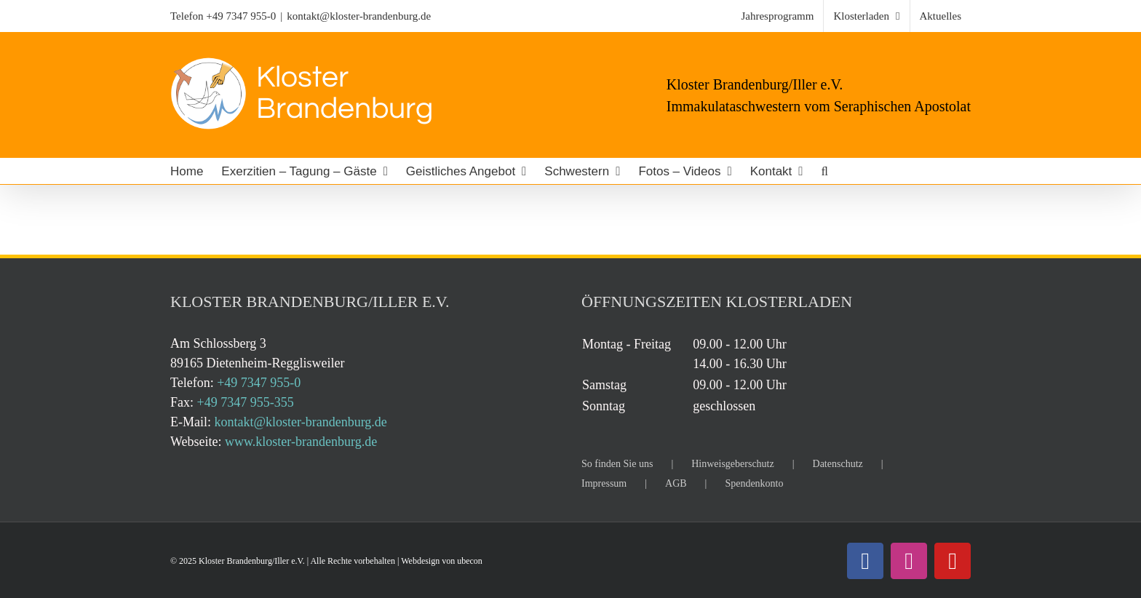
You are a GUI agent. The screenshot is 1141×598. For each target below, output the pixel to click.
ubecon (469, 561)
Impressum (604, 483)
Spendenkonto (754, 483)
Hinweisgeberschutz (732, 463)
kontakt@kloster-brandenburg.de (359, 16)
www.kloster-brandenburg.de (301, 441)
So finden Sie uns (617, 463)
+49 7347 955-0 (241, 16)
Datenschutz (838, 463)
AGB (676, 483)
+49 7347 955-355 (245, 402)
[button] (825, 171)
